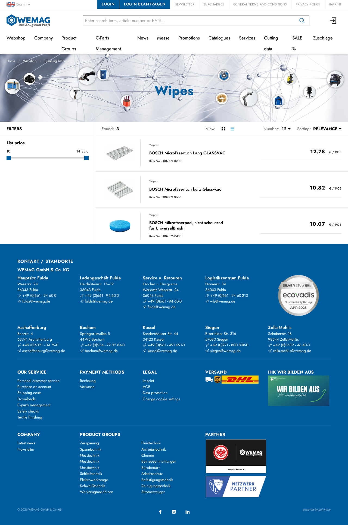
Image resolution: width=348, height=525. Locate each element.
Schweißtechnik (92, 486)
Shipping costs (29, 392)
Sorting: (304, 129)
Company (43, 38)
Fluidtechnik (150, 443)
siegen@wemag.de (223, 350)
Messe (163, 38)
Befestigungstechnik (157, 480)
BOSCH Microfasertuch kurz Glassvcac (185, 189)
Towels (86, 61)
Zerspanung (89, 443)
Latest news (26, 443)
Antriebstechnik (153, 449)
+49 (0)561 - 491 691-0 (164, 345)
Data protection (155, 392)
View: (211, 129)
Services (247, 38)
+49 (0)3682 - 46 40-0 (289, 345)
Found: (108, 129)
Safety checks (28, 411)
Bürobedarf (150, 467)
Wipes (153, 145)
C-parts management (33, 405)
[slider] (9, 158)
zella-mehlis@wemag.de (289, 350)
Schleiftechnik (91, 473)
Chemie (147, 455)
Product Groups (68, 43)
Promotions (189, 38)
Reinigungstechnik (155, 486)
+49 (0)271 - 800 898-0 (226, 345)
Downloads (26, 399)
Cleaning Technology (59, 61)
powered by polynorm (317, 509)
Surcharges (213, 4)
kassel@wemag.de (160, 350)
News (142, 38)
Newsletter (184, 4)
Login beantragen (145, 4)
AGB (146, 386)
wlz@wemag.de (220, 301)
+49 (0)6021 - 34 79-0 (37, 345)
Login (108, 4)
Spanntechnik (90, 449)
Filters (14, 129)
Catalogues (219, 38)
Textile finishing (29, 417)
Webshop (29, 61)
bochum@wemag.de (99, 350)
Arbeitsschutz (152, 473)
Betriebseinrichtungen (158, 461)
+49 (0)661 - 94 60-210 (226, 295)
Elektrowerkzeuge (94, 480)
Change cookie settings (161, 399)
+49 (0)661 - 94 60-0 (36, 295)
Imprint (335, 4)
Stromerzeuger (153, 492)
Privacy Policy (308, 4)
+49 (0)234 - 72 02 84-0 (102, 345)
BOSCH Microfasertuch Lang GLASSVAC (187, 153)
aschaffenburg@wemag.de (41, 350)
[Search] (302, 20)
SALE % (297, 43)
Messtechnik (89, 455)
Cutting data (271, 43)
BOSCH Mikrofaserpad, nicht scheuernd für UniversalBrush (186, 225)
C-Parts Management (108, 43)
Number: (271, 129)
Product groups (100, 434)
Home (11, 61)
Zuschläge (323, 38)
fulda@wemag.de (33, 301)
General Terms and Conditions (260, 4)
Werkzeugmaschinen (96, 492)
